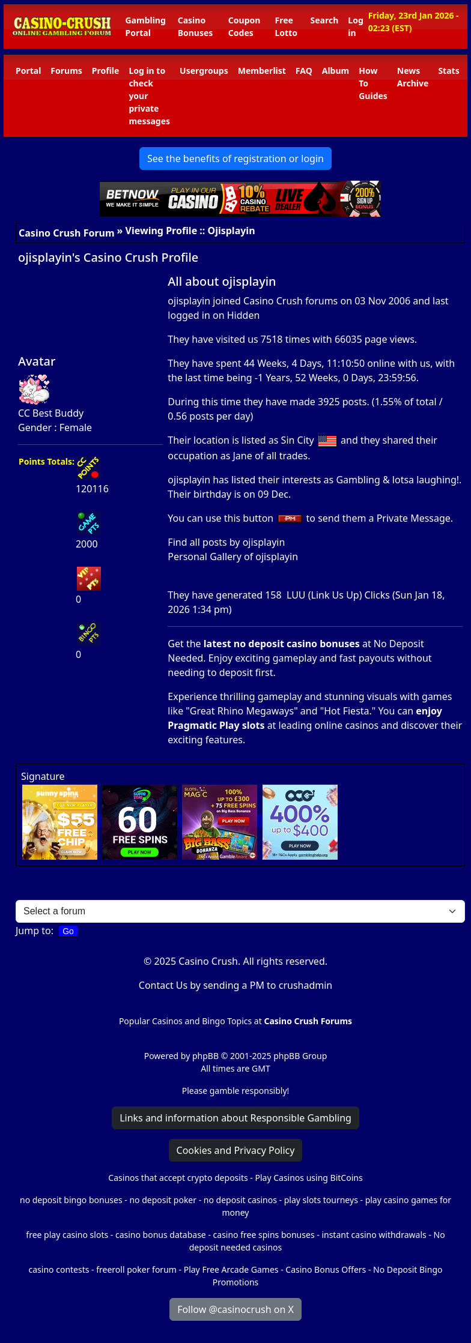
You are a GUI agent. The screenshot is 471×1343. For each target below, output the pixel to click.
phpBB (205, 1055)
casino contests (59, 1269)
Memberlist (262, 70)
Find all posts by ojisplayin (226, 542)
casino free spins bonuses (264, 1234)
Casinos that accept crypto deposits (178, 1177)
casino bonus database (160, 1234)
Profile (106, 70)
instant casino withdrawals (374, 1234)
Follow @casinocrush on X (235, 1309)
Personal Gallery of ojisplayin (233, 556)
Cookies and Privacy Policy (236, 1150)
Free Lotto (286, 26)
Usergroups (204, 70)
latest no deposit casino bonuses (282, 643)
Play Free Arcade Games (231, 1269)
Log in (355, 26)
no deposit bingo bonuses (71, 1200)
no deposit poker (162, 1200)
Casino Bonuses (195, 26)
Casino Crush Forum (67, 233)
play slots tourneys (321, 1200)
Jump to (33, 930)
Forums (66, 70)
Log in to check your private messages (149, 96)
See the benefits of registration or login (235, 158)
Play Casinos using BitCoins (308, 1177)
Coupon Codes (244, 26)
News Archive (413, 77)
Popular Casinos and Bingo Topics (185, 1021)
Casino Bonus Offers (325, 1269)
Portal (28, 70)
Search (325, 20)
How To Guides (373, 83)
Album (335, 70)
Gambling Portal (145, 26)
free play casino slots (67, 1234)
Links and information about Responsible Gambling (235, 1117)
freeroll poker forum (136, 1269)
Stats (448, 70)
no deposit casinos (240, 1200)
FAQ (304, 70)
